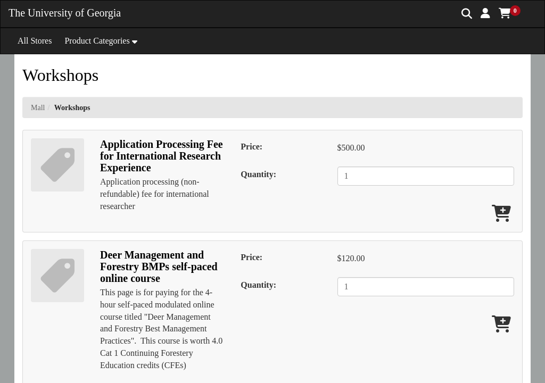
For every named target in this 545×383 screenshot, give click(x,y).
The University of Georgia (65, 13)
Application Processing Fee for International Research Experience (161, 155)
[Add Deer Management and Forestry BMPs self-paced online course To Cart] (501, 325)
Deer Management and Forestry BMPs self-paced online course (159, 266)
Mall (38, 108)
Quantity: (258, 174)
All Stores (35, 40)
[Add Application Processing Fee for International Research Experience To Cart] (501, 214)
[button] (485, 13)
